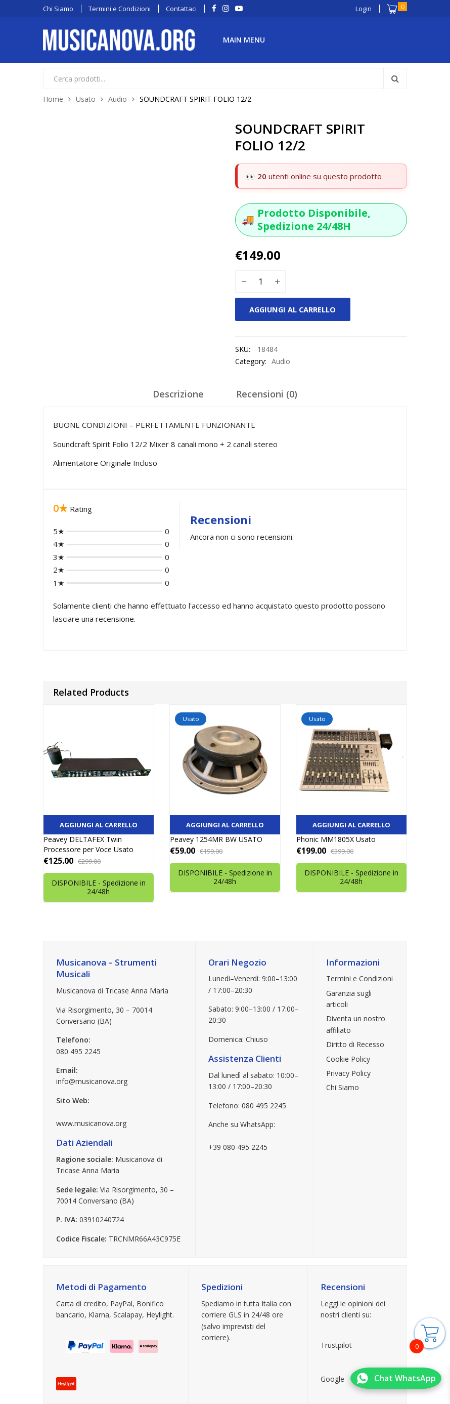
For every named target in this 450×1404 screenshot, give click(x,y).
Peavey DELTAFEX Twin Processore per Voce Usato (88, 816)
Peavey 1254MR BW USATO (216, 811)
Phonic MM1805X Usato (336, 811)
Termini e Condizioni (359, 951)
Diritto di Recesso (355, 1017)
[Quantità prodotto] (260, 281)
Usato (86, 99)
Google (332, 1351)
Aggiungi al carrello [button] (99, 796)
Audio (117, 99)
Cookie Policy (348, 1031)
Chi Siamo (342, 1060)
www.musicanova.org (91, 1095)
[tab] (178, 369)
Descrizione (178, 365)
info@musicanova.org (91, 1054)
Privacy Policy (348, 1045)
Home (53, 99)
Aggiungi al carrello (344, 281)
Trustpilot (336, 1317)
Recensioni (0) (266, 365)
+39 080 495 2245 (237, 1119)
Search (395, 78)
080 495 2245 (78, 1023)
